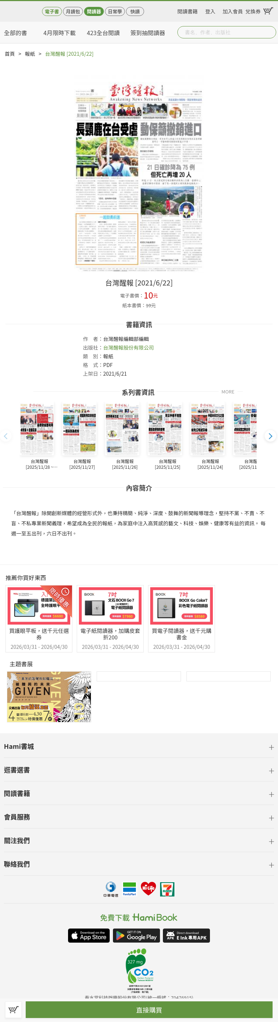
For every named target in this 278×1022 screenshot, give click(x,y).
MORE (228, 391)
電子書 (52, 11)
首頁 (10, 53)
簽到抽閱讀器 (147, 32)
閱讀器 (94, 11)
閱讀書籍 (187, 10)
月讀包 (73, 11)
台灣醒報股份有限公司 (128, 347)
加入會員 (233, 10)
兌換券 (253, 10)
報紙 (30, 53)
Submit (270, 32)
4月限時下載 (59, 32)
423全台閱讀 (103, 32)
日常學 (115, 11)
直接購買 (149, 1009)
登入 (210, 10)
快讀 (135, 11)
